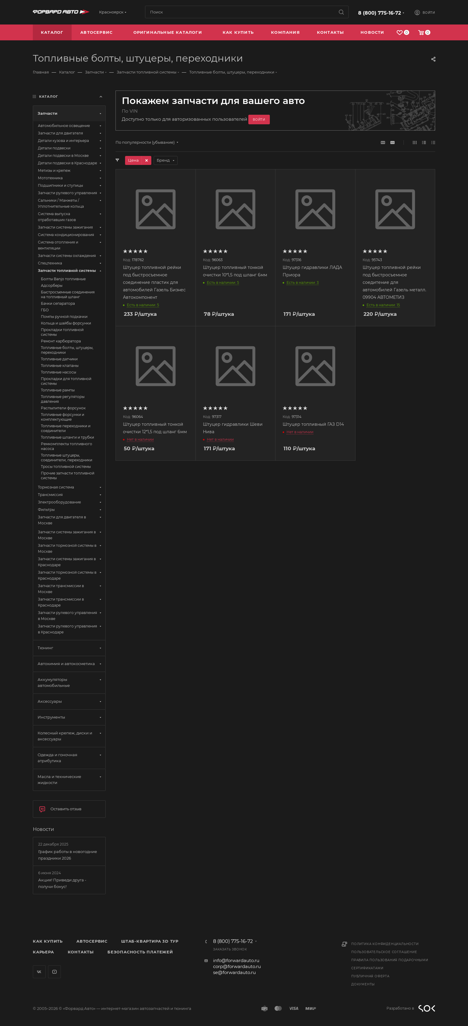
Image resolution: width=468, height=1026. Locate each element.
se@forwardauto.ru (234, 972)
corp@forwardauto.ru (237, 966)
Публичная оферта (370, 976)
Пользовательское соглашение (384, 952)
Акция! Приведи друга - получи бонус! (62, 883)
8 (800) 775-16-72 (379, 13)
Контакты (81, 952)
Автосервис (91, 941)
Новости (43, 829)
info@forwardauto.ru (236, 960)
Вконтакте (39, 971)
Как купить (48, 941)
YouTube (54, 971)
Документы (363, 984)
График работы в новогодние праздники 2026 (67, 854)
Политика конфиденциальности (385, 944)
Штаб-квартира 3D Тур (149, 941)
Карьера (43, 952)
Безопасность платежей (140, 952)
